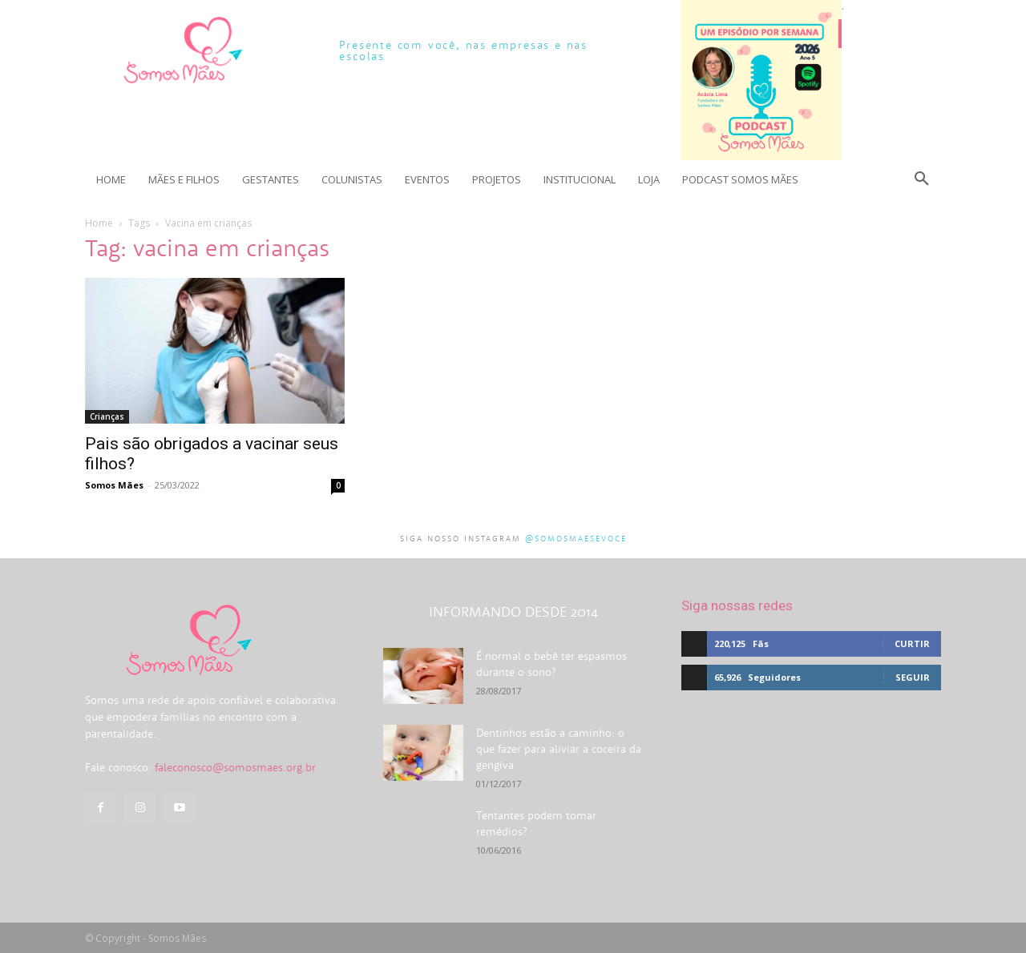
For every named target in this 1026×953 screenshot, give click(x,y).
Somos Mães (114, 485)
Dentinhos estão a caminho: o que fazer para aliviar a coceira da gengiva (558, 749)
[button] (922, 179)
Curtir (912, 643)
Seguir (912, 677)
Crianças (107, 416)
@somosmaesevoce (576, 538)
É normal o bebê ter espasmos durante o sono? (551, 664)
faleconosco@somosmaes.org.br (235, 767)
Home (99, 223)
